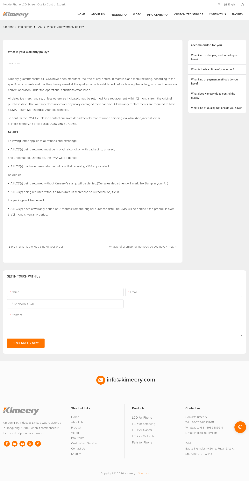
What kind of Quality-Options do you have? (216, 107)
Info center (25, 26)
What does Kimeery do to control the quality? (213, 95)
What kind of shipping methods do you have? (214, 57)
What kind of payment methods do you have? (214, 81)
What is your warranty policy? (65, 26)
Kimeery (8, 26)
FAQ (39, 26)
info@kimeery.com (125, 380)
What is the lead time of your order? (212, 69)
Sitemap (143, 473)
